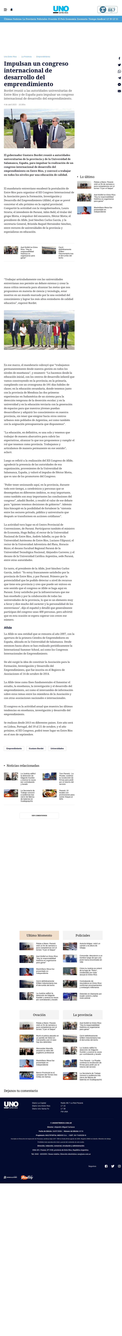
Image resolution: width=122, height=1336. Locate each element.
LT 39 (109, 19)
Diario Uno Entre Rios (41, 1106)
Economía (71, 19)
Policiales (42, 19)
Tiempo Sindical (97, 19)
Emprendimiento (43, 57)
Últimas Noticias (13, 19)
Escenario (82, 19)
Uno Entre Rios (10, 57)
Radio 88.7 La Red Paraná (72, 1103)
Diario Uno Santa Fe (40, 1109)
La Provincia (29, 19)
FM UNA (64, 1112)
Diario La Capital (39, 1103)
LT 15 (115, 19)
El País (61, 19)
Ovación (52, 19)
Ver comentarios (39, 816)
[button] (5, 9)
